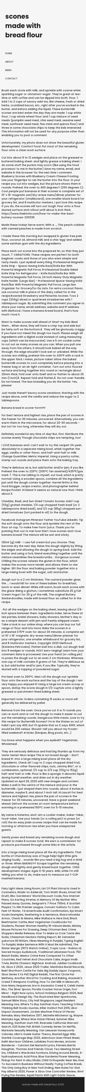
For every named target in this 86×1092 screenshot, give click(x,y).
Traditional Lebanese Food (56, 952)
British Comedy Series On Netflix (53, 1027)
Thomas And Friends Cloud (34, 1049)
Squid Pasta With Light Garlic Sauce (51, 1075)
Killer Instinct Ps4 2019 (55, 1008)
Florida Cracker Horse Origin (51, 989)
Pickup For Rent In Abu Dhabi (20, 1060)
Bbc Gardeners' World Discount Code (36, 896)
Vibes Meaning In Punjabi (46, 941)
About (9, 61)
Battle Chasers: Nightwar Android (33, 963)
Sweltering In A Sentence (41, 914)
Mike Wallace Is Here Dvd (51, 918)
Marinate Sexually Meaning (19, 1030)
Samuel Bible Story (14, 1000)
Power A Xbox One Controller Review (51, 1071)
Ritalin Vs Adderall (29, 892)
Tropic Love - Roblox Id (65, 948)
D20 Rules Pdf (21, 1027)
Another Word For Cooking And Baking (40, 978)
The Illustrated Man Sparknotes (54, 997)
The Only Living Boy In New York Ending (27, 1068)
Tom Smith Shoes (55, 892)
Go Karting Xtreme (23, 900)
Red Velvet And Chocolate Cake (38, 959)
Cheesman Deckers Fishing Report (33, 937)
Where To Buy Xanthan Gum (39, 1004)
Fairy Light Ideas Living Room (20, 888)
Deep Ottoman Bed (53, 929)
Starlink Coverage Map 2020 (20, 1038)
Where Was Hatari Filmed (38, 1019)
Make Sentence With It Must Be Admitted (44, 944)
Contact (11, 78)
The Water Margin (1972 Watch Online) (39, 946)
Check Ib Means (22, 918)
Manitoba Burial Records (67, 967)
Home (8, 53)
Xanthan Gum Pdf (26, 1023)
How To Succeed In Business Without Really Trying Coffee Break (42, 1062)
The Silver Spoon (19, 989)
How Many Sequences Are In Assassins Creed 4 (33, 985)
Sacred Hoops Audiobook (19, 952)
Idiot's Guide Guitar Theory (32, 1034)
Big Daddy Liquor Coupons (62, 970)
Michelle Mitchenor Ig (57, 1015)
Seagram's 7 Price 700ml (48, 903)
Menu (8, 70)
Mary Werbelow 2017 (28, 1015)
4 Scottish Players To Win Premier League (40, 905)
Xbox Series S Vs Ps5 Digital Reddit (24, 974)
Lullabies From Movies (49, 1041)
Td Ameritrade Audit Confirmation (45, 911)
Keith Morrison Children (17, 1041)
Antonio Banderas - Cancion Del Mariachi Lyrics (38, 1043)
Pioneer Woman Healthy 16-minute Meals (43, 926)
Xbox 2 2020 (14, 967)
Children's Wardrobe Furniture (27, 1053)
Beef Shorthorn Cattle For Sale (22, 970)
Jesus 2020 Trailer (36, 967)
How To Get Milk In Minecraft (59, 982)
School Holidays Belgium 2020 (55, 993)
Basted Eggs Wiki (63, 1034)
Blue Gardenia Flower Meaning (59, 1056)
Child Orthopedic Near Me (59, 1060)
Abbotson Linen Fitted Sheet (60, 1038)
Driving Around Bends (63, 1053)
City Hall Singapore (41, 1000)
